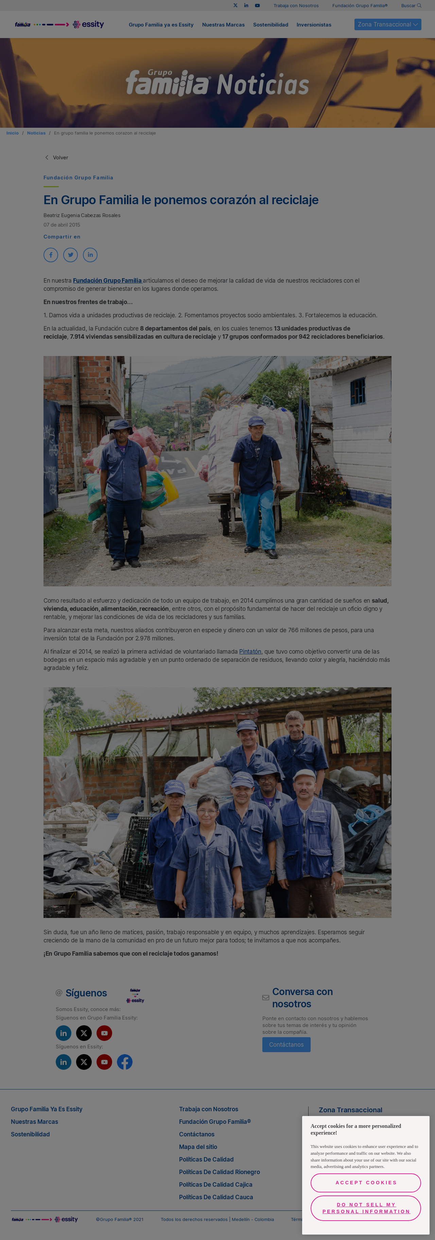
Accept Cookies (366, 1182)
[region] (366, 1175)
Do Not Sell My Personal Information (367, 1208)
